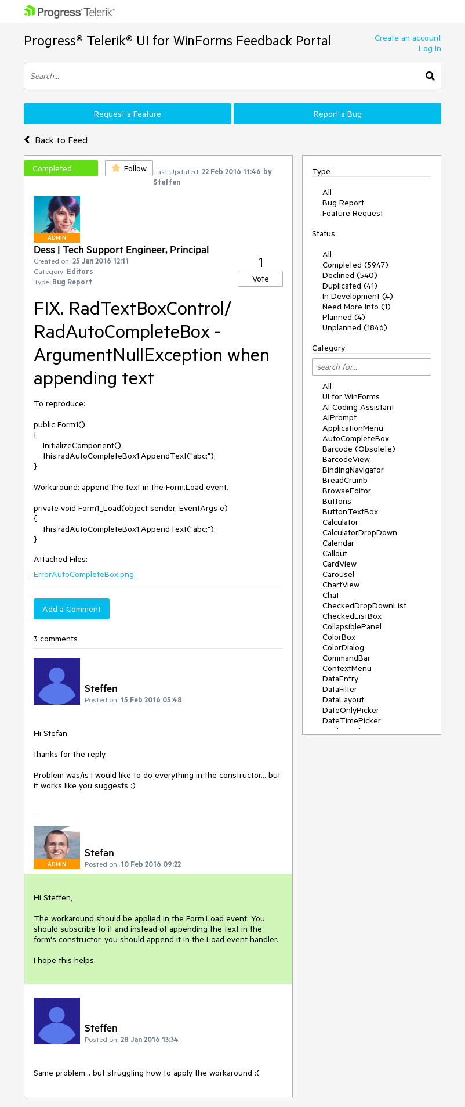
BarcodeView (346, 459)
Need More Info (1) (356, 306)
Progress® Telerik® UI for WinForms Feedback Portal (178, 40)
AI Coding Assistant (358, 407)
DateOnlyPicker (350, 710)
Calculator (340, 522)
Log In (430, 48)
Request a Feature (127, 114)
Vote (260, 278)
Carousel (338, 574)
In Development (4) (357, 296)
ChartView (340, 584)
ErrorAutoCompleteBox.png (84, 574)
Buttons (336, 501)
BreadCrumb (345, 480)
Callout (334, 553)
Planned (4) (343, 317)
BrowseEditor (346, 490)
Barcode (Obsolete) (358, 448)
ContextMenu (347, 668)
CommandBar (346, 657)
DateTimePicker (351, 720)
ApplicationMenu (352, 428)
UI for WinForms (351, 396)
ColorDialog (343, 647)
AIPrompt (339, 417)
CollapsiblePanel (352, 626)
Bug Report (343, 202)
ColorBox (338, 637)
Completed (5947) (355, 264)
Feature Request (352, 213)
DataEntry (340, 678)
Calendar (338, 543)
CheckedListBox (352, 616)
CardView (339, 563)
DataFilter (339, 689)
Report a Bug (338, 114)
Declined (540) (349, 275)
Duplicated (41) (349, 285)
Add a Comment (71, 609)
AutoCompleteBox (355, 438)
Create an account (408, 38)
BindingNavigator (353, 469)
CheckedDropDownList (364, 605)
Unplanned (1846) (354, 327)
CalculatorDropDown (359, 532)
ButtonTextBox (350, 511)
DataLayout (343, 699)
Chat (330, 595)
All (327, 192)
